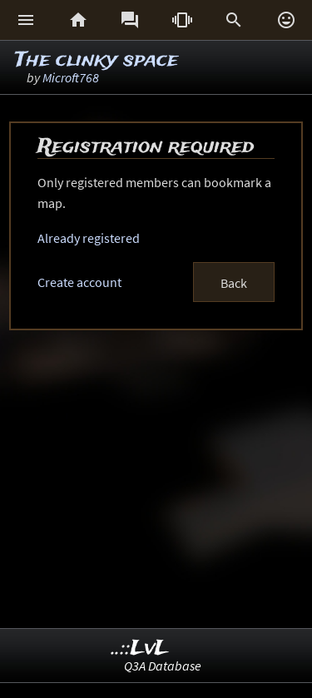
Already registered (88, 238)
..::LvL (140, 648)
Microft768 (70, 77)
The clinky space (96, 60)
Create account (79, 282)
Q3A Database (162, 665)
